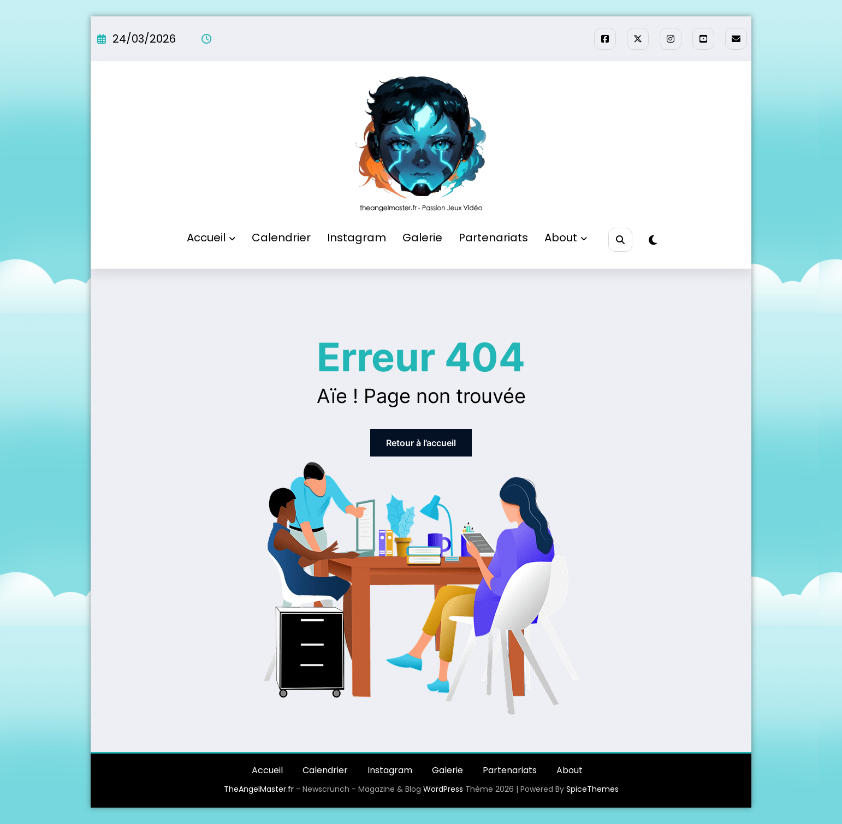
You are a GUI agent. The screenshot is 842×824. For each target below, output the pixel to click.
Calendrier (281, 237)
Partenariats (493, 237)
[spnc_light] (653, 240)
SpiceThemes (592, 789)
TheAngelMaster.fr (259, 789)
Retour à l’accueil (421, 442)
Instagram (356, 237)
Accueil (211, 237)
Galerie (422, 237)
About (565, 237)
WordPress (443, 789)
